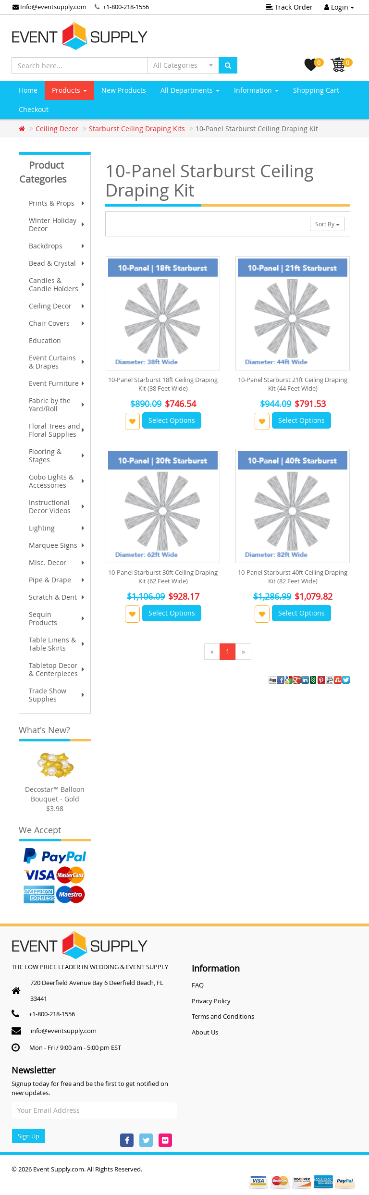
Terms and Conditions (223, 1016)
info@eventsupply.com (64, 1030)
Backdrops (57, 245)
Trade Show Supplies (57, 694)
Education (45, 340)
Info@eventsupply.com (49, 6)
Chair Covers (57, 323)
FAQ (198, 985)
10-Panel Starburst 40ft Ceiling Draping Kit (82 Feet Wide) (292, 576)
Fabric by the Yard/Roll (57, 404)
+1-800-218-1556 (126, 6)
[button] (183, 65)
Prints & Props (57, 203)
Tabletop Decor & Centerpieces (57, 669)
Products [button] (69, 90)
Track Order (289, 7)
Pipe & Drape (57, 579)
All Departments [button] (190, 90)
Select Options (171, 420)
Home (28, 90)
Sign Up (28, 1136)
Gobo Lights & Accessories (57, 481)
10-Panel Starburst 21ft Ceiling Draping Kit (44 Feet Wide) (292, 384)
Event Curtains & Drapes (57, 361)
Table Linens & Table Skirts (57, 644)
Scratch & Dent (57, 597)
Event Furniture (57, 383)
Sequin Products (57, 618)
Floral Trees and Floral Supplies (57, 430)
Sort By (327, 224)
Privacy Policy (211, 1001)
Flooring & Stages (57, 455)
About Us (205, 1032)
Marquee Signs (57, 545)
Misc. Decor (57, 562)
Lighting (57, 527)
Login (339, 7)
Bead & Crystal (57, 263)
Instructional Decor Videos (57, 506)
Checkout (34, 109)
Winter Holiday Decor (57, 224)
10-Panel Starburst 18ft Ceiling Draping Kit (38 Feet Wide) (163, 384)
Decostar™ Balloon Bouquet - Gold (55, 794)
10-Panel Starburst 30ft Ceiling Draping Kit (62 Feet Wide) (163, 576)
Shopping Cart (316, 90)
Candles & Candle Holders (57, 284)
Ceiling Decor (57, 305)
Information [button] (256, 90)
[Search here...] (80, 65)
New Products (123, 90)
